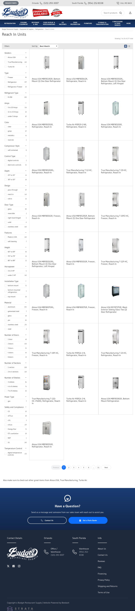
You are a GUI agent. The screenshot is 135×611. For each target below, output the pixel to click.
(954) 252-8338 (87, 3)
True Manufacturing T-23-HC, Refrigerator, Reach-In (114, 354)
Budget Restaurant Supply (10, 29)
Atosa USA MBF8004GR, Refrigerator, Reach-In (77, 80)
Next (106, 467)
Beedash (65, 602)
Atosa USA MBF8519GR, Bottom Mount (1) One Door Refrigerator (46, 80)
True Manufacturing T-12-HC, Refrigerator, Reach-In (79, 171)
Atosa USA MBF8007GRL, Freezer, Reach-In (43, 308)
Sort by (34, 46)
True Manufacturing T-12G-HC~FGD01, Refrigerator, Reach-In (46, 400)
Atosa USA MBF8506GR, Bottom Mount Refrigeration (115, 399)
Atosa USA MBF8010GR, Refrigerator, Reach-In (111, 125)
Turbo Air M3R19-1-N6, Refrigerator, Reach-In (76, 125)
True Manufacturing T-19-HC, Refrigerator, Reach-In (114, 171)
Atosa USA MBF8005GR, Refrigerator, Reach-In (42, 445)
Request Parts (11, 3)
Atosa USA (12, 57)
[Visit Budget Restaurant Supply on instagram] (19, 566)
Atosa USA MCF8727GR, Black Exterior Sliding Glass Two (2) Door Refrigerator (114, 309)
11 (98, 467)
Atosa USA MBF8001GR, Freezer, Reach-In (46, 217)
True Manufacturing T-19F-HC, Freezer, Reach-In (45, 354)
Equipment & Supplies (27, 29)
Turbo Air (11, 67)
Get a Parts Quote (88, 520)
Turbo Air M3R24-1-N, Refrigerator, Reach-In (76, 354)
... (93, 467)
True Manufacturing (15, 62)
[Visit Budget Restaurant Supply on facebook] (13, 566)
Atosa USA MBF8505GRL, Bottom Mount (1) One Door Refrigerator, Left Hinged (113, 81)
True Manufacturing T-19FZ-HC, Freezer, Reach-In (115, 217)
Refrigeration (39, 29)
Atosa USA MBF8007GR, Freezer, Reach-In (80, 308)
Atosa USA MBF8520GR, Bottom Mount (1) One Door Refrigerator (80, 217)
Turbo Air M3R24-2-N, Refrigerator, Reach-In (76, 399)
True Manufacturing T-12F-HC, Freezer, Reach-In (114, 262)
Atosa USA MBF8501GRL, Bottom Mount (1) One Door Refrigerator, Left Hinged (44, 263)
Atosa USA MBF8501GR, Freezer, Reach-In (80, 262)
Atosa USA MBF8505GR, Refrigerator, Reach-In (42, 125)
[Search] (112, 13)
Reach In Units (49, 29)
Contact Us (47, 520)
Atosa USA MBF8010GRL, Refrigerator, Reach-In (43, 171)
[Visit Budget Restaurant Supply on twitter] (8, 566)
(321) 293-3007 (45, 3)
